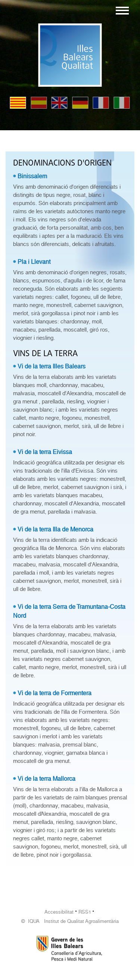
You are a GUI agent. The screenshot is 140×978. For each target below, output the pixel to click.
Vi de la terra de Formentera (54, 693)
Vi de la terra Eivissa (45, 452)
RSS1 (84, 912)
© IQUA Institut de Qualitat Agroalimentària (70, 921)
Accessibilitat (59, 912)
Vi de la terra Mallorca (46, 778)
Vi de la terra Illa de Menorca (55, 529)
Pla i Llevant (34, 261)
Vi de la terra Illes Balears (51, 366)
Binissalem (32, 176)
